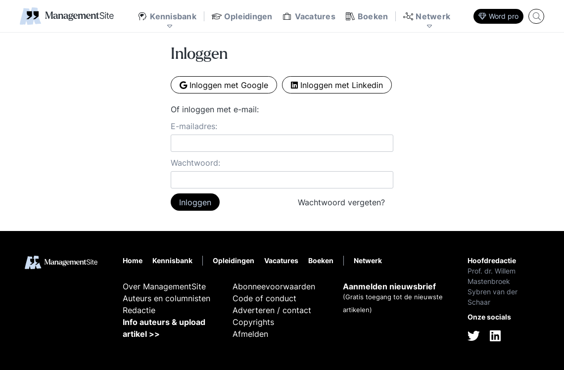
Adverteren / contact (272, 310)
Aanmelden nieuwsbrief (389, 286)
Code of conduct (264, 298)
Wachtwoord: (195, 163)
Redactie (139, 310)
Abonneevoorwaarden (274, 286)
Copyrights (253, 322)
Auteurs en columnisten (166, 298)
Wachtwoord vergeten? (341, 202)
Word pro (498, 16)
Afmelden (250, 334)
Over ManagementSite (164, 286)
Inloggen (195, 202)
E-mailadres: (194, 126)
